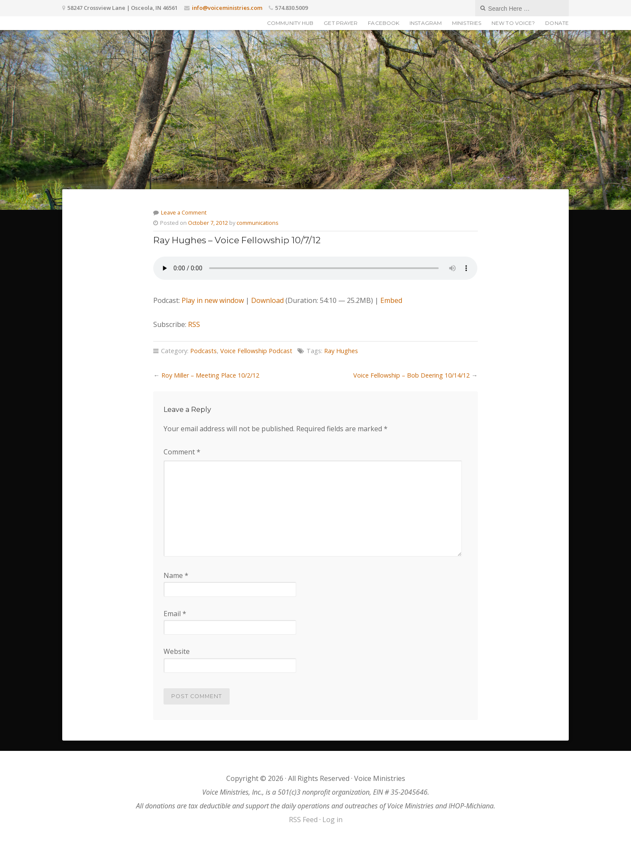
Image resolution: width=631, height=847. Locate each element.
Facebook (383, 23)
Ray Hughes (341, 351)
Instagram (426, 23)
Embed (391, 300)
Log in (332, 819)
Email (175, 613)
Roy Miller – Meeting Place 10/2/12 (210, 375)
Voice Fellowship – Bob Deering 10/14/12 (411, 375)
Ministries (466, 23)
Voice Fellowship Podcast (256, 351)
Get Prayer (341, 23)
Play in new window (213, 300)
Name (176, 575)
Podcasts (203, 351)
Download (267, 300)
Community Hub (290, 23)
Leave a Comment (183, 212)
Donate (557, 23)
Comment (182, 452)
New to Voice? (513, 23)
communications (258, 223)
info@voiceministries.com (227, 8)
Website (177, 651)
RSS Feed (303, 819)
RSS (194, 324)
